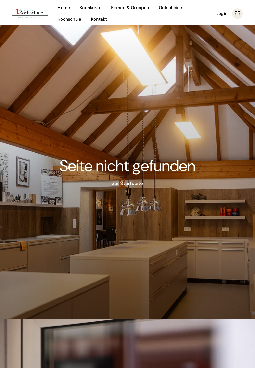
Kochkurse (90, 7)
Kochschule (69, 19)
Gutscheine (170, 7)
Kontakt (99, 19)
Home (64, 7)
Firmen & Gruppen (130, 7)
